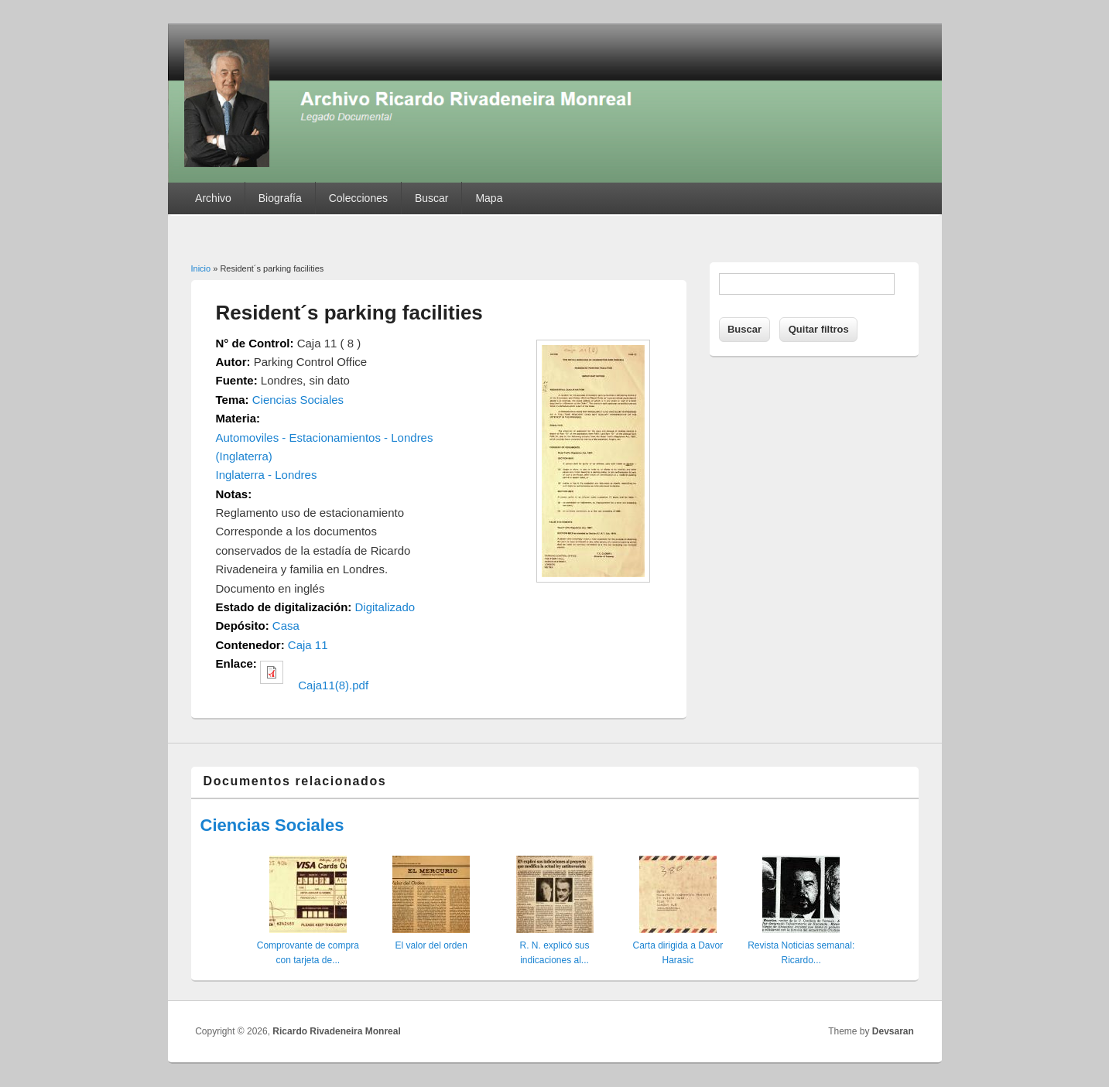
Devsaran (893, 1031)
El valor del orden (431, 945)
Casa (285, 625)
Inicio (201, 268)
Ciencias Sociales (298, 399)
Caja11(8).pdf (333, 685)
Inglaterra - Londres (266, 474)
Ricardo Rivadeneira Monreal (336, 1031)
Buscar (432, 198)
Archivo (213, 198)
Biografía (280, 198)
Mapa (488, 198)
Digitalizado (385, 607)
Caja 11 (308, 644)
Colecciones (358, 198)
